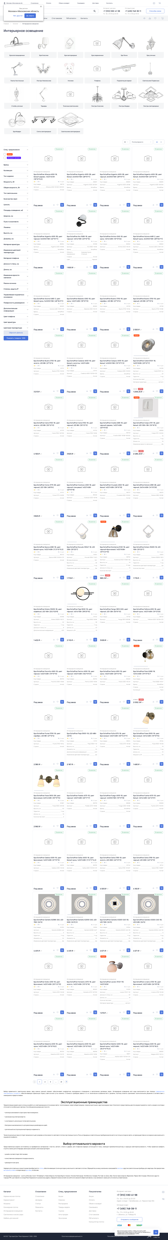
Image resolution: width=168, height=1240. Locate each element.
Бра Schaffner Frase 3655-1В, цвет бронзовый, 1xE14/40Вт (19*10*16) (146, 734)
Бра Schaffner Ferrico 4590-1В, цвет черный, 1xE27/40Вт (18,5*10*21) (80, 672)
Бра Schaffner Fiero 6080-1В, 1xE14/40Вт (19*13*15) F (144, 672)
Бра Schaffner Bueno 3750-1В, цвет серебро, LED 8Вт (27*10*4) (113, 300)
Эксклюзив (62, 1218)
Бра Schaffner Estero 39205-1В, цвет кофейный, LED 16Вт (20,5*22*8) (48, 610)
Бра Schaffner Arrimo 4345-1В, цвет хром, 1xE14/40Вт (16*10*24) (113, 237)
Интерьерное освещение (13, 1211)
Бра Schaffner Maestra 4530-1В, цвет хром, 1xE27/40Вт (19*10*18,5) (48, 1045)
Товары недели (64, 1207)
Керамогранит (9, 1200)
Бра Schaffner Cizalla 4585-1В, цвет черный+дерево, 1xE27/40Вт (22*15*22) (113, 425)
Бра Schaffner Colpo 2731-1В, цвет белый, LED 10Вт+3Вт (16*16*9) (146, 424)
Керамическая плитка (12, 1196)
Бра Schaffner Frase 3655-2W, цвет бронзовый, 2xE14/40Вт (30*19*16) (47, 796)
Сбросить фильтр (16, 338)
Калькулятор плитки (96, 1222)
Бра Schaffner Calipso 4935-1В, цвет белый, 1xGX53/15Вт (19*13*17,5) (114, 362)
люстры (119, 1168)
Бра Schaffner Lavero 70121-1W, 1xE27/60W (112, 983)
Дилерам (38, 1200)
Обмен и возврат (64, 3)
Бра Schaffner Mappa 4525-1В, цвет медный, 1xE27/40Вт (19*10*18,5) (146, 1045)
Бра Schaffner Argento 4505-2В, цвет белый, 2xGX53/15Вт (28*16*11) (81, 175)
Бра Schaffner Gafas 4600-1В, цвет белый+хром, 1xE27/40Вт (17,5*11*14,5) (81, 859)
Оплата (48, 3)
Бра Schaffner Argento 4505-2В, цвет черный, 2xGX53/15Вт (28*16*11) (114, 175)
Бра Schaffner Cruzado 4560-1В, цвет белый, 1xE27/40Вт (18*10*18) (114, 486)
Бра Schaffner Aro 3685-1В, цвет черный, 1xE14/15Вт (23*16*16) (79, 237)
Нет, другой (17, 16)
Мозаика (7, 1203)
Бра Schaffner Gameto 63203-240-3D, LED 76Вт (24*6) (114, 921)
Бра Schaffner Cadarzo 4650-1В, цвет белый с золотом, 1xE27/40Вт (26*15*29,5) (81, 363)
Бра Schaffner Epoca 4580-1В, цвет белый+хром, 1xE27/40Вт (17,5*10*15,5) (48, 548)
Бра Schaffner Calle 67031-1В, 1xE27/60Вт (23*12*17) (144, 362)
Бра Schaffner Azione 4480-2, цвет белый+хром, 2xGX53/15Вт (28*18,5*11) (148, 237)
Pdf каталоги (71, 18)
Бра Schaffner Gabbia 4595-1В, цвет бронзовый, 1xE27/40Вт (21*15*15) (47, 859)
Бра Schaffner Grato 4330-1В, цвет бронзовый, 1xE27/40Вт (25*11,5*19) (47, 983)
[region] (16, 240)
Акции (60, 1196)
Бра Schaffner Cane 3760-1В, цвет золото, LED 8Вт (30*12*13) (47, 424)
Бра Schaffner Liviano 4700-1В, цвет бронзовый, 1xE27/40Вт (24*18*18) (147, 983)
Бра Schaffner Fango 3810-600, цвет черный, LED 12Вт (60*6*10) (114, 610)
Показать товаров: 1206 (16, 333)
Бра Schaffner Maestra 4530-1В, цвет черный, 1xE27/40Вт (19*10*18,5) (81, 1045)
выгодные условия (10, 1170)
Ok (156, 1232)
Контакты (109, 3)
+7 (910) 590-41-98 (111, 11)
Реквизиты (39, 1207)
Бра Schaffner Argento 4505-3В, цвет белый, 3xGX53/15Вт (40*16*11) (147, 175)
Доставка (95, 3)
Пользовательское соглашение (117, 1236)
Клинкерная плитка (11, 1207)
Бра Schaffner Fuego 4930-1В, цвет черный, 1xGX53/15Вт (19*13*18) (113, 796)
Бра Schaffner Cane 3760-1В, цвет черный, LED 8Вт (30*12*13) (80, 424)
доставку (29, 1170)
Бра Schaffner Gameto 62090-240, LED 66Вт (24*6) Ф (82, 921)
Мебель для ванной (11, 1218)
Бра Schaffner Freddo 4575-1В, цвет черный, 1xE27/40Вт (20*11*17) (80, 796)
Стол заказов (57, 18)
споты (41, 1168)
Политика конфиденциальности (72, 1236)
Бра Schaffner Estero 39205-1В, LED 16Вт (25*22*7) (146, 548)
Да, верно (30, 16)
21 (61, 1082)
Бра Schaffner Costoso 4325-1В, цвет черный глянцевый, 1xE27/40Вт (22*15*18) (81, 487)
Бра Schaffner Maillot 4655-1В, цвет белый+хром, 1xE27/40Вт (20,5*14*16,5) (113, 1046)
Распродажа (63, 1203)
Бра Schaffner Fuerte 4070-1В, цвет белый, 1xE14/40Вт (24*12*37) (146, 796)
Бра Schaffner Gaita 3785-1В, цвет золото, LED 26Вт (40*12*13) (113, 859)
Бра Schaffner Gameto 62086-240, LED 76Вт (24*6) (48, 921)
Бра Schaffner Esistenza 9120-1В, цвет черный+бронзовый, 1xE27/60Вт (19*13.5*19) (114, 549)
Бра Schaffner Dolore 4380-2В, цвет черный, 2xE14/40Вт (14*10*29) (147, 486)
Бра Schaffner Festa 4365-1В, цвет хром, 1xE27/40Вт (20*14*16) (113, 672)
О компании (34, 3)
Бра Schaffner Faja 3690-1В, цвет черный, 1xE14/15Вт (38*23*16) (79, 610)
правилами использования (126, 1234)
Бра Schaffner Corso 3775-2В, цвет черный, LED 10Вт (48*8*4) (47, 486)
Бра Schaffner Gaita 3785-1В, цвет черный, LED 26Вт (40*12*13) (146, 859)
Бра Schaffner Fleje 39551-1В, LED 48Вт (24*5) (81, 734)
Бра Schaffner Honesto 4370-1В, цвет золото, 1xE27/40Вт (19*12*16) (81, 983)
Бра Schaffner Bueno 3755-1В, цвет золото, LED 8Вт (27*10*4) (47, 362)
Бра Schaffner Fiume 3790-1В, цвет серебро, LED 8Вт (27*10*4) (47, 734)
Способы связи (155, 11)
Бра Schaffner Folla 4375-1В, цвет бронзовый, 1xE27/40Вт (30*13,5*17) (114, 734)
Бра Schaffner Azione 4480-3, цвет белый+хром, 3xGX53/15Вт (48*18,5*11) (48, 300)
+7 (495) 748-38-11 (133, 11)
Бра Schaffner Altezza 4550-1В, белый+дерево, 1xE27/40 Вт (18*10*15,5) (45, 176)
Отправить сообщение (129, 1219)
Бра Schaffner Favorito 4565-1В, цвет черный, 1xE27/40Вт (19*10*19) (48, 672)
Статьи (44, 18)
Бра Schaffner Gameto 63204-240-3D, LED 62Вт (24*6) (147, 921)
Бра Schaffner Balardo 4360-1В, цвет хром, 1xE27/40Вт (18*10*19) (81, 300)
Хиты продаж (63, 1214)
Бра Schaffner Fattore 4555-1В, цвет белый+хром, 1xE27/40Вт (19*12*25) (147, 610)
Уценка (61, 1211)
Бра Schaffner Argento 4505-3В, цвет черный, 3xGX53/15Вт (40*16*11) (48, 237)
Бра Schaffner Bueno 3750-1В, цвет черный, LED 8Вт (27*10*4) (146, 300)
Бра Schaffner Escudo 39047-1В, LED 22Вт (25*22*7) (81, 548)
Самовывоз (81, 3)
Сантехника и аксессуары (13, 1214)
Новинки (61, 1200)
